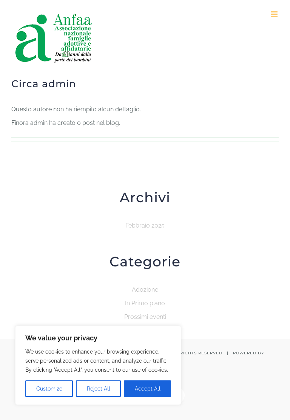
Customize (49, 389)
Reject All (98, 389)
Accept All (147, 389)
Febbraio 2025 (145, 225)
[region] (98, 365)
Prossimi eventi (145, 316)
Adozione (145, 289)
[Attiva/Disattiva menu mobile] (275, 14)
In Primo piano (145, 303)
